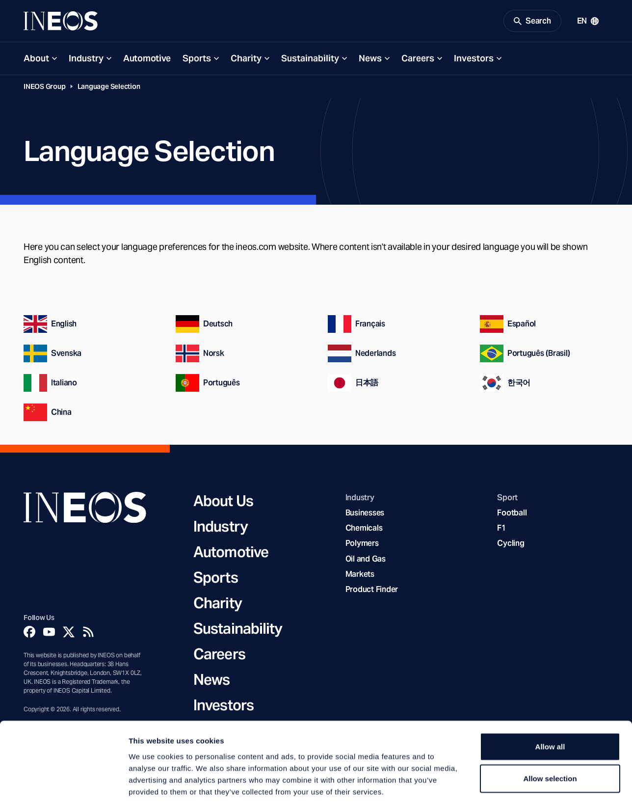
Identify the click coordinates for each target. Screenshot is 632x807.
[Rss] (88, 633)
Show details (515, 787)
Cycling (510, 544)
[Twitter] (69, 633)
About (36, 59)
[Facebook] (29, 633)
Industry (86, 59)
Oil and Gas (365, 560)
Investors (474, 59)
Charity (246, 59)
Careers (417, 59)
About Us (223, 502)
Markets (359, 575)
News (370, 59)
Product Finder (371, 590)
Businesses (364, 514)
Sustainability (310, 59)
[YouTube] (49, 633)
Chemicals (364, 529)
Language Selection (109, 87)
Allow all (550, 703)
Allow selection (550, 735)
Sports (197, 59)
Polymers (362, 544)
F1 (501, 529)
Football (512, 514)
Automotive (147, 59)
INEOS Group (45, 87)
